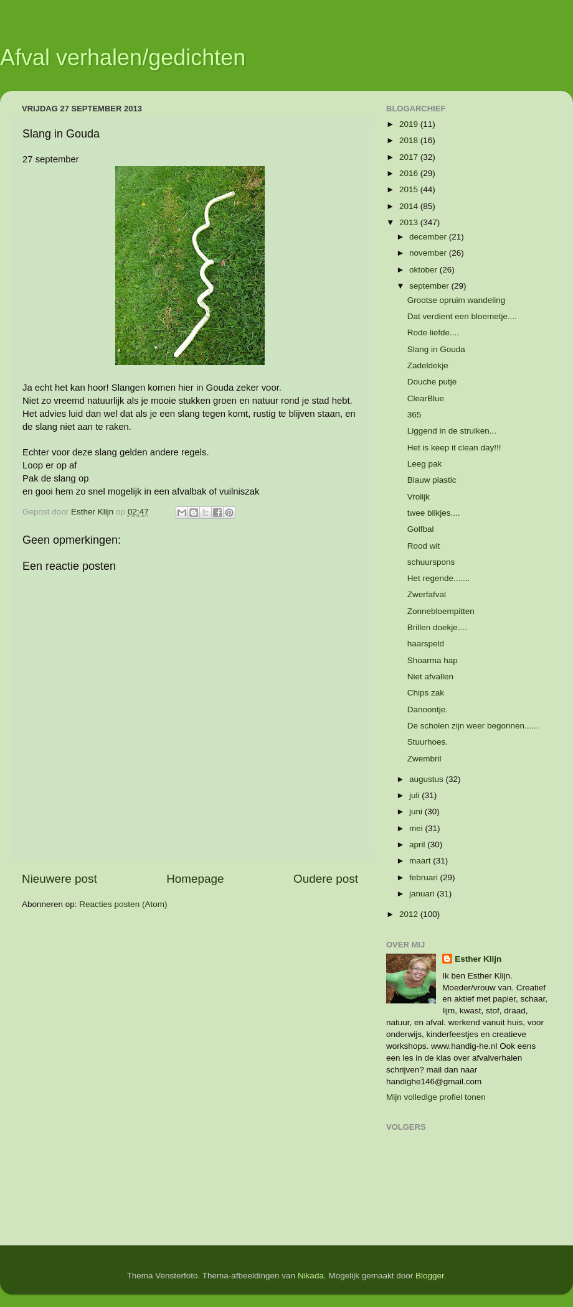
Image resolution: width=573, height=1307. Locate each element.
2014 (409, 206)
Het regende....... (438, 578)
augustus (427, 779)
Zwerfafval (426, 594)
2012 (409, 914)
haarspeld (425, 643)
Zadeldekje (427, 365)
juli (415, 795)
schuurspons (431, 562)
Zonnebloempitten (441, 611)
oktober (424, 269)
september (430, 286)
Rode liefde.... (433, 332)
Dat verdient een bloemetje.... (462, 316)
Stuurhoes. (427, 742)
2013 (409, 222)
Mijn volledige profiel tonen (436, 1097)
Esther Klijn (478, 959)
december (429, 236)
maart (421, 860)
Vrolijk (418, 496)
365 (414, 414)
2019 (409, 124)
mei (417, 828)
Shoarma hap (432, 660)
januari (423, 893)
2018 (409, 140)
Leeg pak (424, 463)
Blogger (429, 1275)
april (418, 844)
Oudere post (325, 878)
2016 (409, 173)
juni (417, 811)
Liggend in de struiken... (451, 430)
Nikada (311, 1275)
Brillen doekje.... (437, 627)
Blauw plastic (432, 480)
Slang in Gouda (436, 349)
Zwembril (424, 758)
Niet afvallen (430, 676)
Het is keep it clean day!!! (454, 447)
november (429, 253)
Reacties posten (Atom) (123, 904)
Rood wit (423, 546)
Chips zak (425, 692)
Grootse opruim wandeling (456, 300)
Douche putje (432, 381)
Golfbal (420, 529)
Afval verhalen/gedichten (122, 57)
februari (424, 877)
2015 (409, 189)
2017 (409, 157)
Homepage (195, 878)
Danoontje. (427, 709)
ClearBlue (425, 398)
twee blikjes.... (433, 513)
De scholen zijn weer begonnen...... (473, 725)
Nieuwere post (59, 878)
